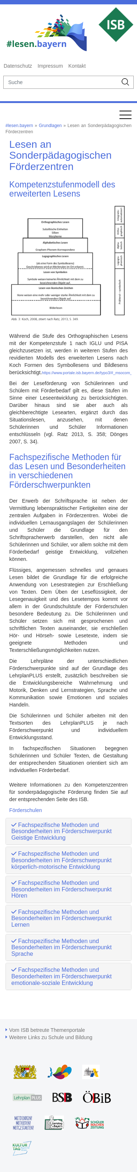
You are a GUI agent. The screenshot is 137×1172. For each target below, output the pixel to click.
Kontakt (76, 66)
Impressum (50, 66)
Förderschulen (25, 810)
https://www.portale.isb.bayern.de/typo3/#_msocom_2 (88, 373)
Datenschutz (18, 66)
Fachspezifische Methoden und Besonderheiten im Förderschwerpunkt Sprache (61, 947)
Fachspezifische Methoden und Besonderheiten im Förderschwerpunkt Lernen (61, 918)
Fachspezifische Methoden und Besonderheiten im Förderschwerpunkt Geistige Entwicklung (61, 831)
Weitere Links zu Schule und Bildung (50, 1037)
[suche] (60, 82)
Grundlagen (50, 125)
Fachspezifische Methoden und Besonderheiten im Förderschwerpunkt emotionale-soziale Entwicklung (61, 976)
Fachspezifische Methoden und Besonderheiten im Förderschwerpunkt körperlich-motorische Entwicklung (61, 860)
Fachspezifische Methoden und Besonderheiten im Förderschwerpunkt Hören (61, 889)
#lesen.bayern (19, 125)
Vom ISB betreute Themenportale (47, 1030)
